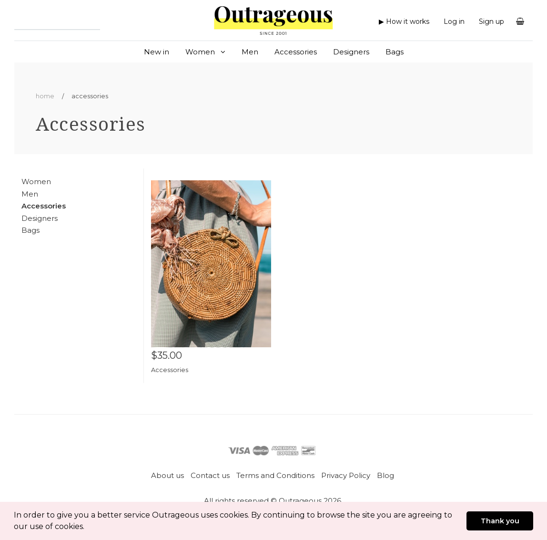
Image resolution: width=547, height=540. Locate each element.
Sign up (491, 21)
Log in (454, 21)
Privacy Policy (345, 475)
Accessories (295, 51)
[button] (87, 527)
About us (167, 475)
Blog (385, 475)
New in (156, 51)
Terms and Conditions (275, 475)
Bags (394, 51)
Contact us (210, 475)
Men (250, 51)
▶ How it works (404, 21)
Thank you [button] (500, 521)
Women (205, 51)
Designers (351, 51)
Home (45, 96)
